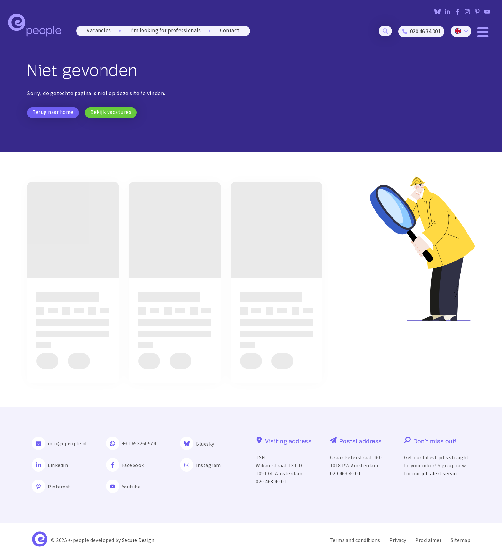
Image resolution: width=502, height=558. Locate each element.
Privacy (397, 540)
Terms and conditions (355, 540)
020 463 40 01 (271, 481)
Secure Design (138, 540)
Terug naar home (53, 112)
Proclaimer (428, 540)
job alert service (440, 473)
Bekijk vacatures (110, 112)
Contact (229, 31)
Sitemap (461, 540)
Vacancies (99, 31)
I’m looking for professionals (165, 31)
